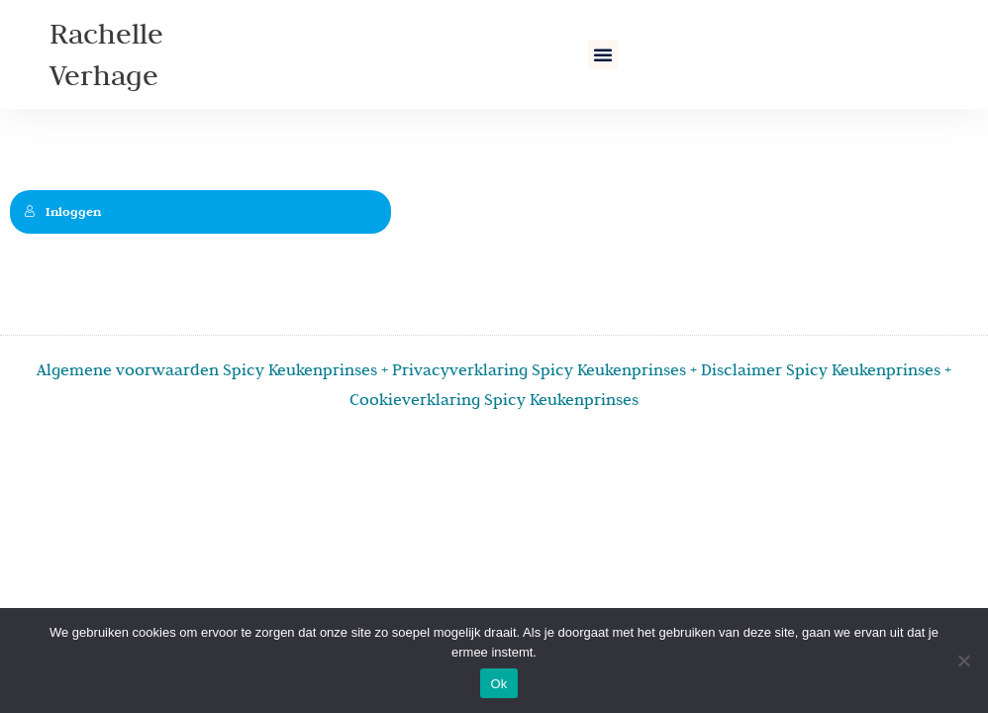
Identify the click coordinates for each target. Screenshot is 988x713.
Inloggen (62, 211)
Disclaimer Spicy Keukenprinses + (826, 369)
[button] (603, 54)
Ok (498, 683)
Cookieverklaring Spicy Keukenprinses (494, 399)
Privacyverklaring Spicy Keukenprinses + (546, 369)
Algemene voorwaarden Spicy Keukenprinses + (214, 369)
